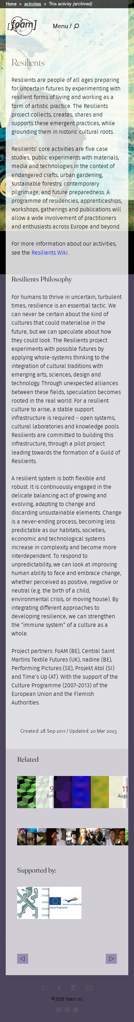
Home (11, 3)
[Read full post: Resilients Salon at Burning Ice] (65, 792)
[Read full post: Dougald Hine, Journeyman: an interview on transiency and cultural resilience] (33, 792)
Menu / (66, 26)
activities (32, 3)
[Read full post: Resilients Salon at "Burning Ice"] (97, 792)
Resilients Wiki (49, 253)
